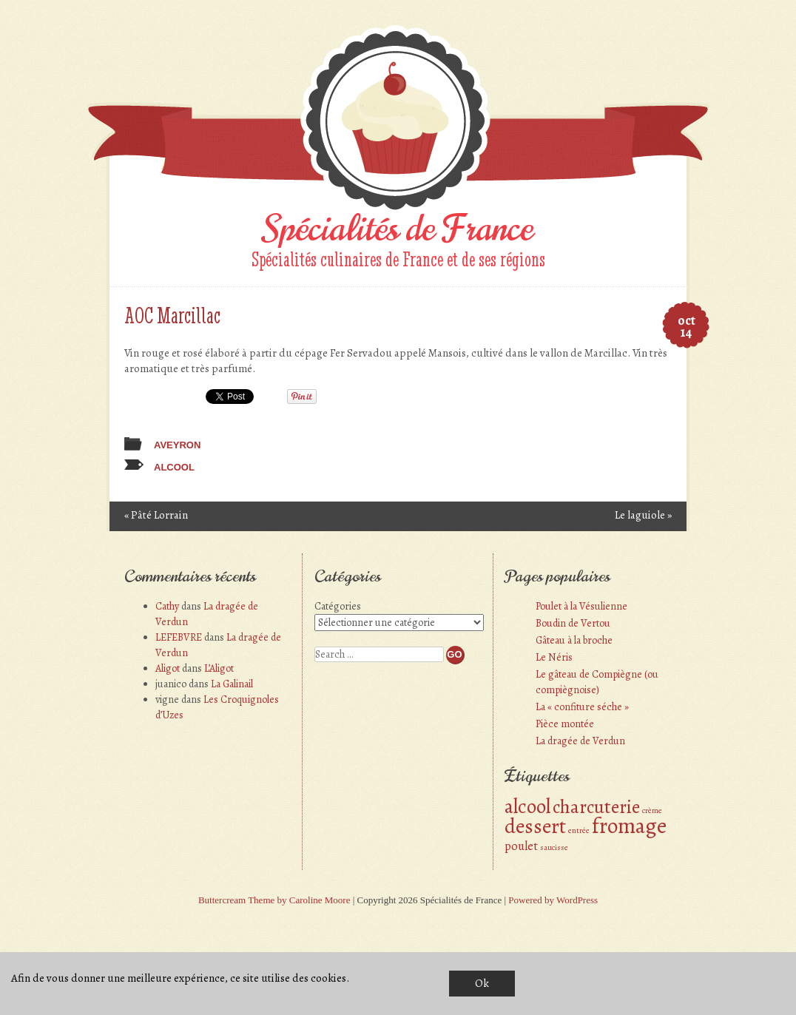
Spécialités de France (398, 228)
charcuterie (596, 807)
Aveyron (177, 445)
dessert (535, 826)
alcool (174, 467)
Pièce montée (565, 724)
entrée (579, 830)
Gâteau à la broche (574, 640)
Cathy (167, 606)
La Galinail (232, 684)
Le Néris (554, 657)
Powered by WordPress (553, 900)
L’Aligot (219, 668)
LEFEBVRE (178, 637)
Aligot (167, 668)
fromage (629, 825)
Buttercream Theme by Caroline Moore (274, 900)
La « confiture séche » (582, 707)
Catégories (337, 606)
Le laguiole (643, 515)
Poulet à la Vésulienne (581, 606)
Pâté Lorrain (156, 515)
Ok (482, 983)
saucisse (554, 847)
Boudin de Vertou (573, 623)
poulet (521, 845)
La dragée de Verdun (580, 741)
